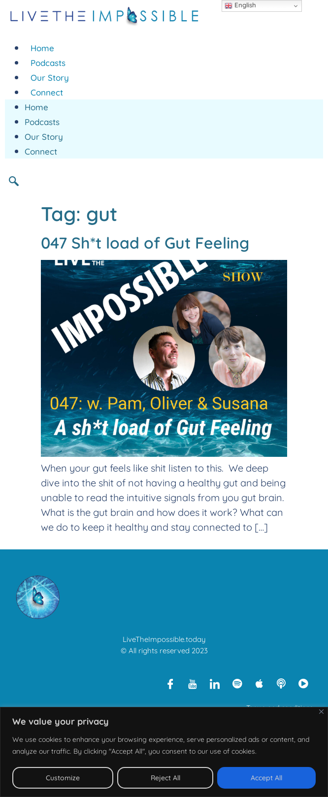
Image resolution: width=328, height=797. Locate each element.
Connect (47, 92)
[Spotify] (237, 683)
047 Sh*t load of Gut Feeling (145, 243)
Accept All (266, 777)
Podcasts (48, 63)
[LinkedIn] (214, 683)
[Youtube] (192, 683)
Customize (63, 777)
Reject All (165, 777)
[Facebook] (170, 683)
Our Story (50, 77)
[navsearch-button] (17, 181)
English (240, 5)
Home (42, 48)
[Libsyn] (281, 683)
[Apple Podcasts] (259, 683)
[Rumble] (303, 683)
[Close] (321, 711)
